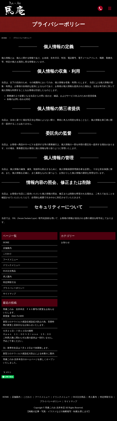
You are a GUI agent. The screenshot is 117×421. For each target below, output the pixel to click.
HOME (4, 38)
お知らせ (65, 242)
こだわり (7, 254)
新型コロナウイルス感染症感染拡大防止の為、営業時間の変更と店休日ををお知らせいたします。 (28, 323)
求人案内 (7, 276)
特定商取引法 (9, 282)
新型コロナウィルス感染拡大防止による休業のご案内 (28, 353)
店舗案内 (7, 248)
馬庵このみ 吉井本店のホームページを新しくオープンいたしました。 (29, 361)
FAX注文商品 (9, 271)
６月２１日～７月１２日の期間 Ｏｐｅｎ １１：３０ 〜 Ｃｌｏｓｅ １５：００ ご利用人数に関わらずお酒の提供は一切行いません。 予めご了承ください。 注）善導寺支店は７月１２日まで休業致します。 (28, 339)
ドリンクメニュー (11, 265)
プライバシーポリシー (13, 288)
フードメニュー (10, 259)
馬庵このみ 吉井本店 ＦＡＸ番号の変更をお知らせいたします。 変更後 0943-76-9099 (28, 312)
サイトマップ (9, 294)
